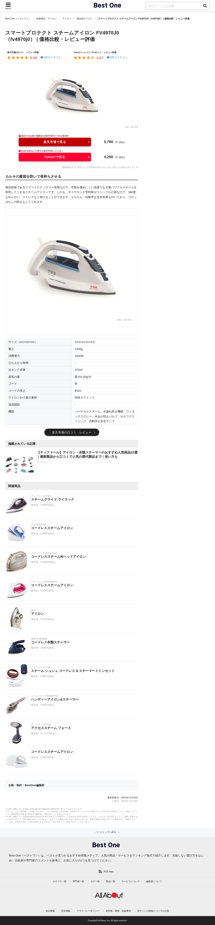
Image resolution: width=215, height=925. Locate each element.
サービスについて (130, 881)
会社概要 (50, 911)
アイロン (66, 18)
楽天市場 (134, 127)
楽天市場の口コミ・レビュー (72, 432)
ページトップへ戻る (105, 832)
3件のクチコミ (117, 57)
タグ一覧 (95, 881)
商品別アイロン (85, 18)
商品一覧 (110, 881)
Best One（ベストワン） (18, 18)
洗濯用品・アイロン (46, 18)
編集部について (154, 881)
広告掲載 (65, 911)
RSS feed (108, 871)
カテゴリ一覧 (59, 881)
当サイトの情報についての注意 (153, 911)
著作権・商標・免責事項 (118, 911)
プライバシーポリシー (88, 911)
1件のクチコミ (50, 57)
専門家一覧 (78, 881)
